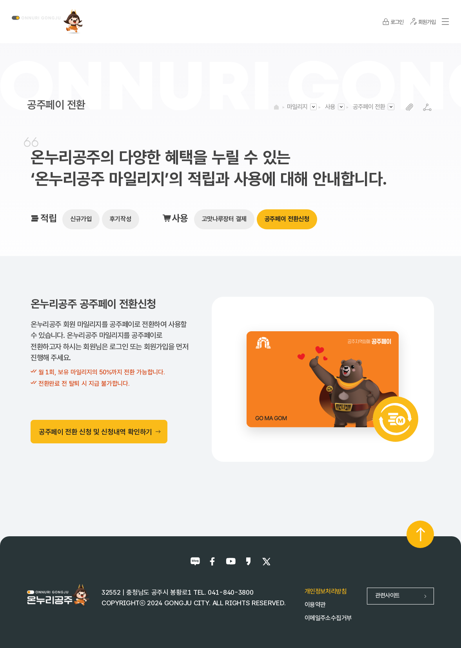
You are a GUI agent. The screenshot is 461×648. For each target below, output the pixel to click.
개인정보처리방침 (326, 591)
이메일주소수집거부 (328, 618)
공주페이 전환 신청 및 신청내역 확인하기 (100, 432)
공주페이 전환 (369, 107)
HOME (276, 107)
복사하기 (409, 107)
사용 (330, 107)
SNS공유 (427, 107)
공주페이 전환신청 (287, 219)
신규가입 (81, 219)
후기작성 (120, 219)
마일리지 (297, 107)
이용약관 (315, 604)
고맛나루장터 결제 (224, 219)
